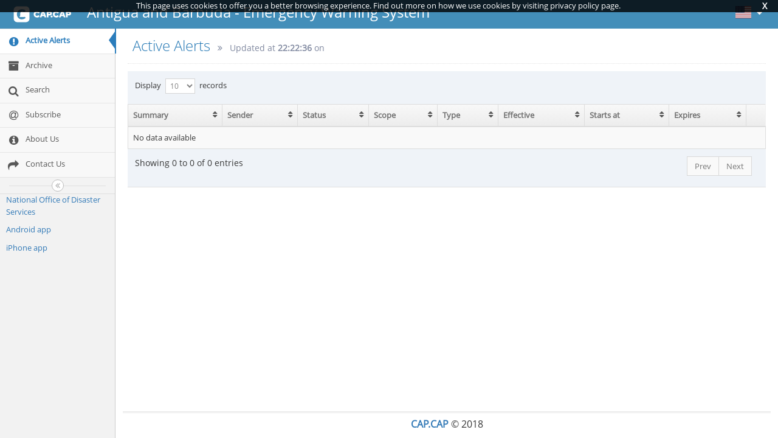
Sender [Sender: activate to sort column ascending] (240, 114)
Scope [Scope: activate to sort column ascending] (385, 114)
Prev (703, 166)
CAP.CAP (430, 424)
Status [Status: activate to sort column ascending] (314, 114)
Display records (181, 86)
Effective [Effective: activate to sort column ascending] (518, 114)
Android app (28, 229)
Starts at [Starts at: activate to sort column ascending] (605, 114)
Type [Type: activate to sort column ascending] (451, 114)
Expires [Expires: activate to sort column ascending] (687, 114)
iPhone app (26, 247)
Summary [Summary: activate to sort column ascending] (150, 114)
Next (735, 166)
